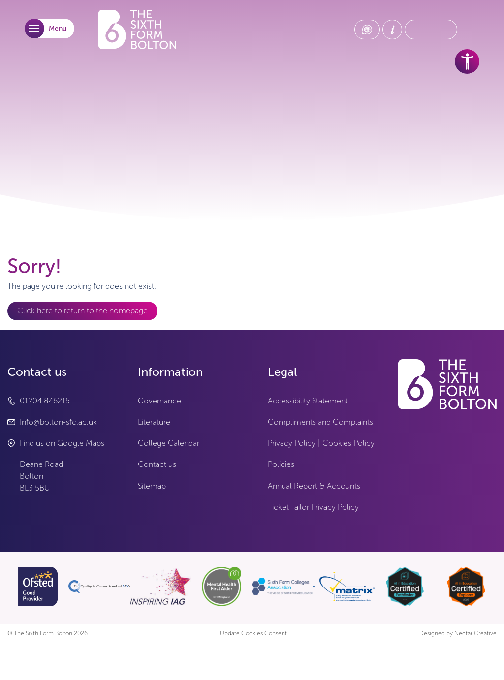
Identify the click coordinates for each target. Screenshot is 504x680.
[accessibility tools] (467, 61)
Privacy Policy (291, 443)
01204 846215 (45, 401)
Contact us (157, 464)
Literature (154, 422)
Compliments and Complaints (320, 422)
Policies (281, 464)
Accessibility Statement (308, 401)
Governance (159, 401)
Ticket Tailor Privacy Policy (313, 507)
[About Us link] (392, 29)
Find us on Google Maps (62, 443)
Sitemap (152, 486)
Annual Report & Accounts (314, 486)
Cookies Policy (348, 443)
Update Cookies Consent (253, 633)
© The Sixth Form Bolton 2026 (47, 633)
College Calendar (168, 443)
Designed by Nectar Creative (458, 633)
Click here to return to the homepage (82, 311)
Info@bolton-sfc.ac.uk (58, 422)
